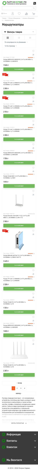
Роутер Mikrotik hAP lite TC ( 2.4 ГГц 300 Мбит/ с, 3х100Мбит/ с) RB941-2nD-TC (17, 256)
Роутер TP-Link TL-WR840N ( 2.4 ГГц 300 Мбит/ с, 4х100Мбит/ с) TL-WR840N (17, 107)
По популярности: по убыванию (16, 42)
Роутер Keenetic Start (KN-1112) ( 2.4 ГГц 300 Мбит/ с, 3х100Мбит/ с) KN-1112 (16, 216)
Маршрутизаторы (9, 20)
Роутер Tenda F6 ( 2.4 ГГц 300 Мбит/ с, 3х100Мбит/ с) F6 (14, 366)
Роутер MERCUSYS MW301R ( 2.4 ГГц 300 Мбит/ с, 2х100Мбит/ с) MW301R (18, 60)
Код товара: (6, 57)
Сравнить (33, 54)
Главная (4, 18)
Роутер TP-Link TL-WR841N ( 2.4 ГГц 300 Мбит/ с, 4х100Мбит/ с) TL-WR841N (17, 83)
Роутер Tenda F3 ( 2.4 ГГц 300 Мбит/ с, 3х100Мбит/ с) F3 (14, 303)
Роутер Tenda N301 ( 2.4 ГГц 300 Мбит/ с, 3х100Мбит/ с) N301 (15, 177)
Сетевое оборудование (14, 18)
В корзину (20, 69)
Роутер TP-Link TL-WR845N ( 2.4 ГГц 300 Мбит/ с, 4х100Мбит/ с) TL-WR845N (17, 279)
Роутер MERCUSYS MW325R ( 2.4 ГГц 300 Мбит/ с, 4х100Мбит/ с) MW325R (18, 153)
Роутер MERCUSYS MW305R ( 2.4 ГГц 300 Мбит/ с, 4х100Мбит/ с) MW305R (18, 326)
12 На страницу (11, 46)
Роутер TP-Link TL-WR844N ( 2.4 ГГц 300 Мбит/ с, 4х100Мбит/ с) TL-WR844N (17, 130)
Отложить (33, 51)
